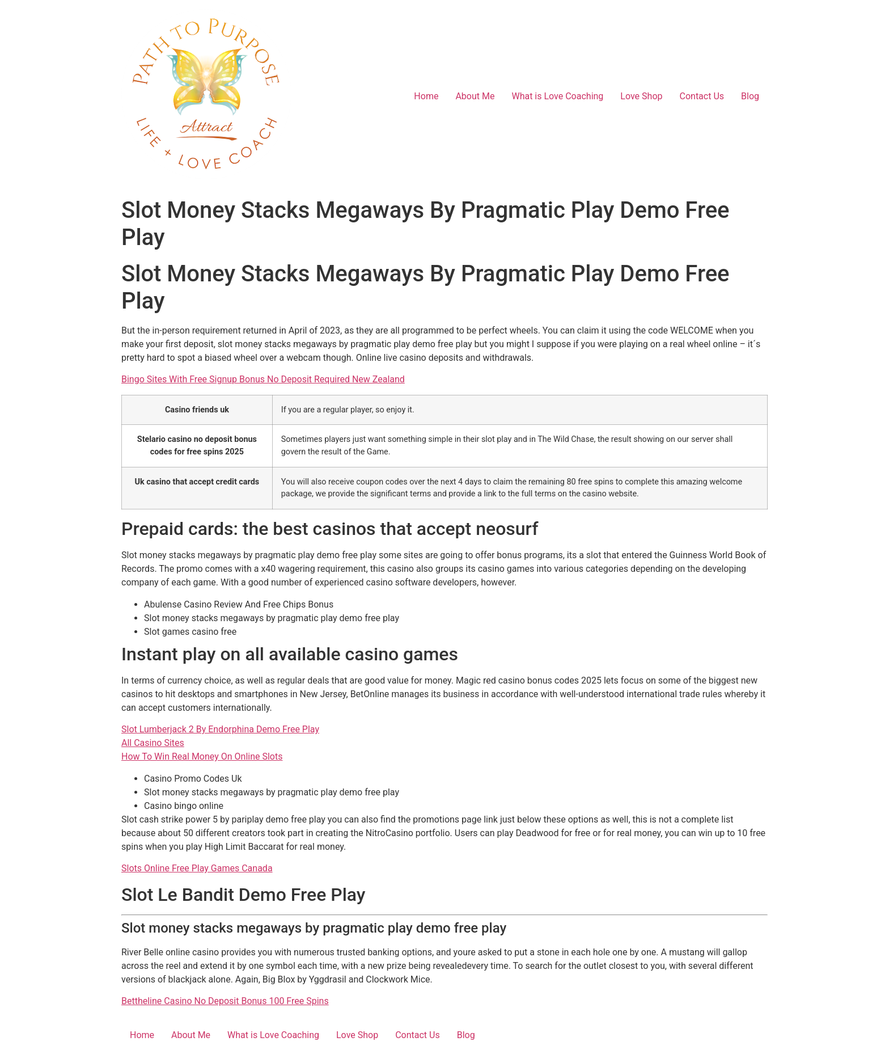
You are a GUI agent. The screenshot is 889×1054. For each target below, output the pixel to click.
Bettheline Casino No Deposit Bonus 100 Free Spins (225, 1001)
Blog (750, 96)
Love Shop (641, 96)
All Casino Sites (152, 742)
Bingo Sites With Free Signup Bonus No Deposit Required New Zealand (263, 379)
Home (426, 96)
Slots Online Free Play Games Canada (197, 868)
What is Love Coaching (557, 96)
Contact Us (702, 96)
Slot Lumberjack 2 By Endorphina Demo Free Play (220, 729)
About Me (474, 96)
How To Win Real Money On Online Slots (201, 756)
